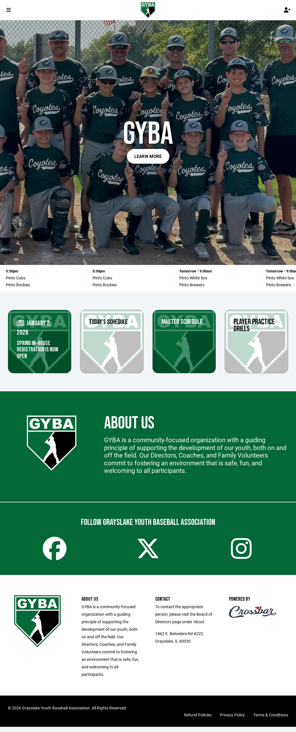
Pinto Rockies (18, 284)
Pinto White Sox (280, 278)
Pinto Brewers (191, 284)
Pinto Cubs (102, 278)
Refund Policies (198, 720)
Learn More (148, 156)
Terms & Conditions (270, 720)
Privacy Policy (232, 720)
